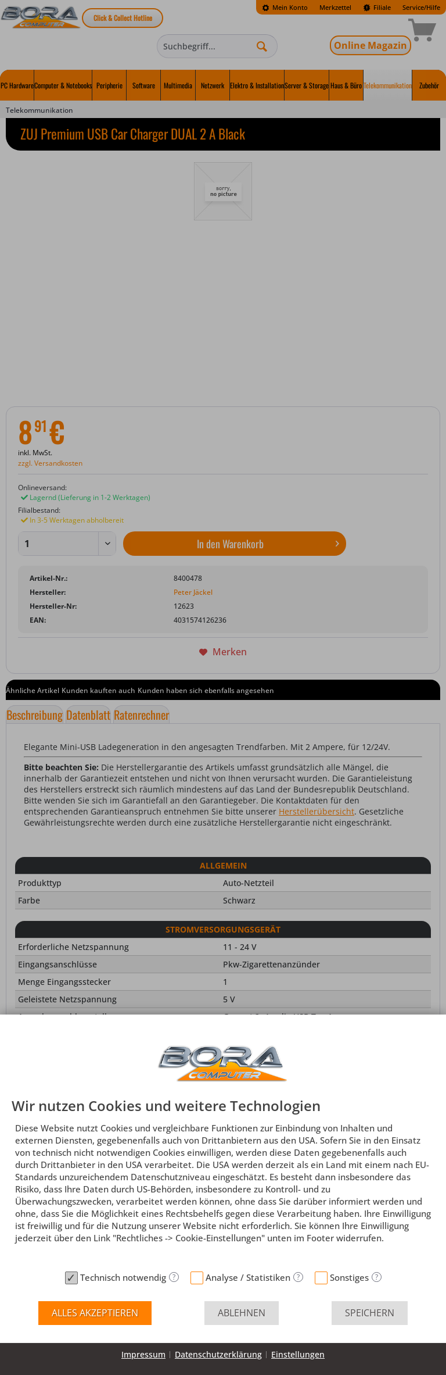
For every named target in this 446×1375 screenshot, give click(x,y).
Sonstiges (349, 1277)
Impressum (143, 1354)
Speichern (369, 1312)
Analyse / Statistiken (248, 1277)
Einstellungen (298, 1354)
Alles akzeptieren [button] (95, 1312)
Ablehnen (241, 1312)
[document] (223, 1182)
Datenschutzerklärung (218, 1354)
